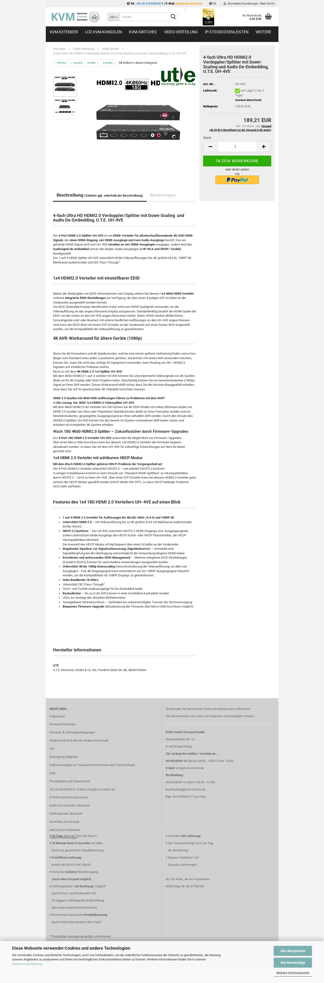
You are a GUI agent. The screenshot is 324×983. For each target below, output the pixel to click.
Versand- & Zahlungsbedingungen (72, 732)
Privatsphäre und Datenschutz (69, 781)
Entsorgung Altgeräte (63, 757)
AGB (52, 773)
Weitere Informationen (292, 973)
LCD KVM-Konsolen (103, 32)
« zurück (77, 62)
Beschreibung (100, 195)
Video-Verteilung (181, 32)
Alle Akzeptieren (293, 951)
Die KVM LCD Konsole (64, 822)
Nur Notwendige (293, 963)
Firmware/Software (62, 724)
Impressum (57, 716)
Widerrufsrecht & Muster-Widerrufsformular (79, 740)
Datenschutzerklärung (27, 964)
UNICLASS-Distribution (64, 830)
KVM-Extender (64, 32)
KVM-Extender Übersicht (65, 813)
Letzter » (109, 62)
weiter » (92, 62)
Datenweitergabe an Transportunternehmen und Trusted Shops (92, 765)
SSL (52, 748)
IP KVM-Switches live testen (68, 797)
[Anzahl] (237, 146)
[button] (213, 3)
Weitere (263, 32)
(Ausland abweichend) (248, 100)
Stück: (207, 138)
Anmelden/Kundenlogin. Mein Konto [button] (249, 3)
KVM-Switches (143, 32)
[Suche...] (113, 16)
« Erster (60, 62)
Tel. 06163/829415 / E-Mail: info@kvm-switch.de (82, 789)
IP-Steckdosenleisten (226, 32)
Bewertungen (163, 195)
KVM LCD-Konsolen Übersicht (69, 805)
